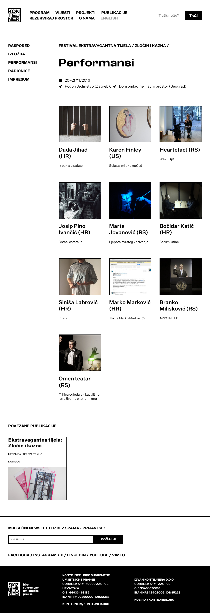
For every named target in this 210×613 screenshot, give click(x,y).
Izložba (16, 54)
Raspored (19, 45)
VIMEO (118, 555)
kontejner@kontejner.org (85, 604)
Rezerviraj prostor (51, 18)
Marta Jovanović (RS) (128, 229)
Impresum (19, 79)
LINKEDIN (76, 555)
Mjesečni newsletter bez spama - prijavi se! (56, 528)
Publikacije (114, 12)
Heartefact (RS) (180, 149)
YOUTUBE (98, 555)
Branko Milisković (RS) (179, 305)
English (109, 18)
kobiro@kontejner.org (154, 599)
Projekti (86, 12)
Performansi (22, 62)
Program (40, 12)
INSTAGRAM (45, 555)
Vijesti (62, 12)
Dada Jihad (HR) (73, 152)
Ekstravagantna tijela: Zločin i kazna (35, 443)
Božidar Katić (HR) (177, 229)
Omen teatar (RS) (75, 381)
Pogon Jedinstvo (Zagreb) (87, 86)
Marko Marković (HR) (130, 305)
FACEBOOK (19, 555)
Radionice (19, 70)
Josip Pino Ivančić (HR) (74, 229)
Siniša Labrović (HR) (78, 305)
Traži (193, 15)
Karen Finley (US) (125, 152)
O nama (87, 18)
